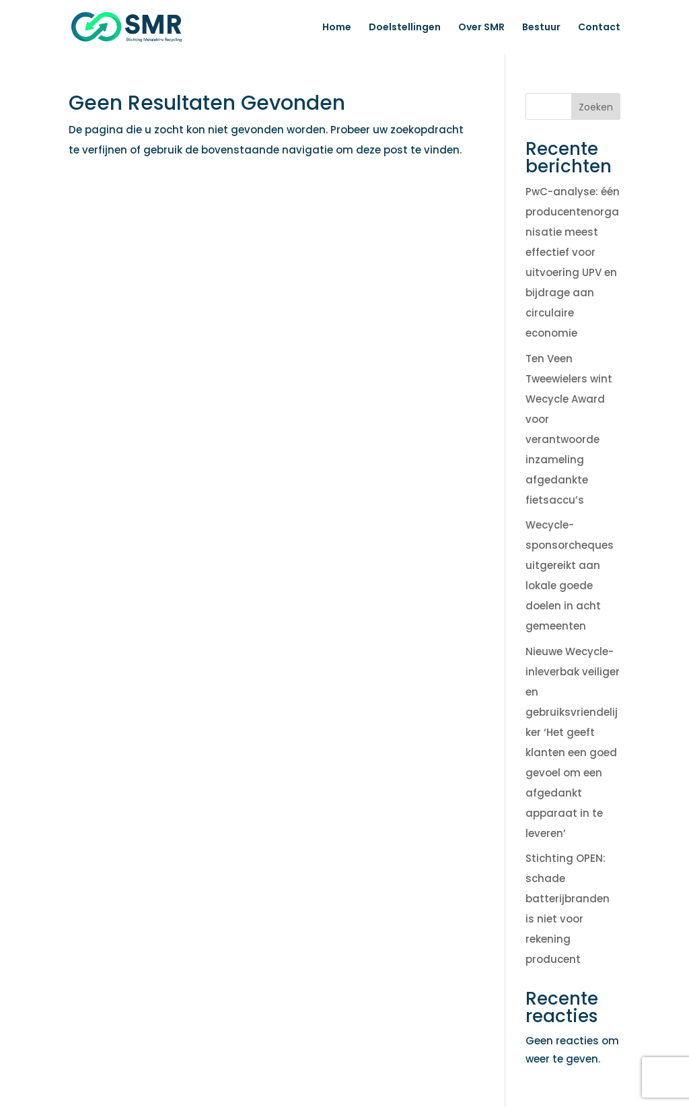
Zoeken (596, 107)
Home (336, 28)
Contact (599, 28)
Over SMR (481, 28)
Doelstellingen (405, 28)
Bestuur (541, 28)
